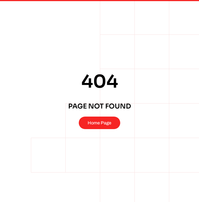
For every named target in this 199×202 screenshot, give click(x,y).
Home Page (99, 122)
